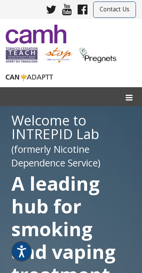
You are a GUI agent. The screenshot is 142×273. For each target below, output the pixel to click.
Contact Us (115, 9)
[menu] (129, 98)
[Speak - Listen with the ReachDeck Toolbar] (21, 251)
